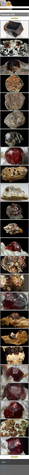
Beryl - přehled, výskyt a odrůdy (5, 467)
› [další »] (17, 18)
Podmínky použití (4, 471)
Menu (1, 7)
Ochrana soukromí (4, 472)
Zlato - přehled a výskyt (4, 466)
